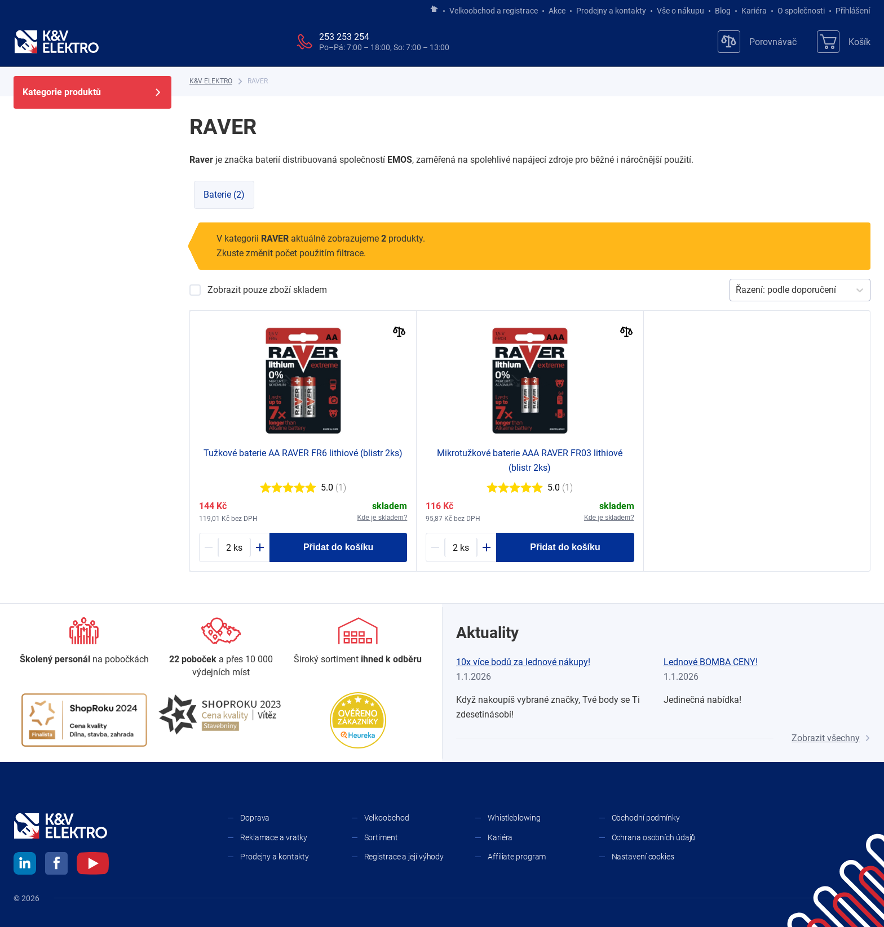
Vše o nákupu (680, 10)
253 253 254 (344, 37)
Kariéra (754, 10)
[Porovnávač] (757, 41)
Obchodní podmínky (646, 817)
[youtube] (93, 865)
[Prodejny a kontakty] (221, 648)
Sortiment (381, 837)
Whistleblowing (514, 817)
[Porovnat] (399, 333)
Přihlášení (849, 10)
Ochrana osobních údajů (654, 837)
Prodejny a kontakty (611, 10)
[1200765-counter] (234, 547)
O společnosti (801, 10)
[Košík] (843, 41)
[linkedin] (25, 865)
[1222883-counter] (460, 547)
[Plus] (260, 547)
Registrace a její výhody (404, 856)
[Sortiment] (358, 641)
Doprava (254, 817)
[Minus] (209, 547)
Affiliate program (517, 856)
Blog (723, 10)
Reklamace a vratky (273, 837)
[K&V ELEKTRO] (56, 42)
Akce (557, 10)
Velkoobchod (386, 817)
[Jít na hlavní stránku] (434, 10)
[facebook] (56, 865)
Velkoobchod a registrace (493, 10)
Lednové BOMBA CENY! (711, 662)
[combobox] (737, 290)
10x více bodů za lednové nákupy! (523, 662)
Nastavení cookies (643, 856)
